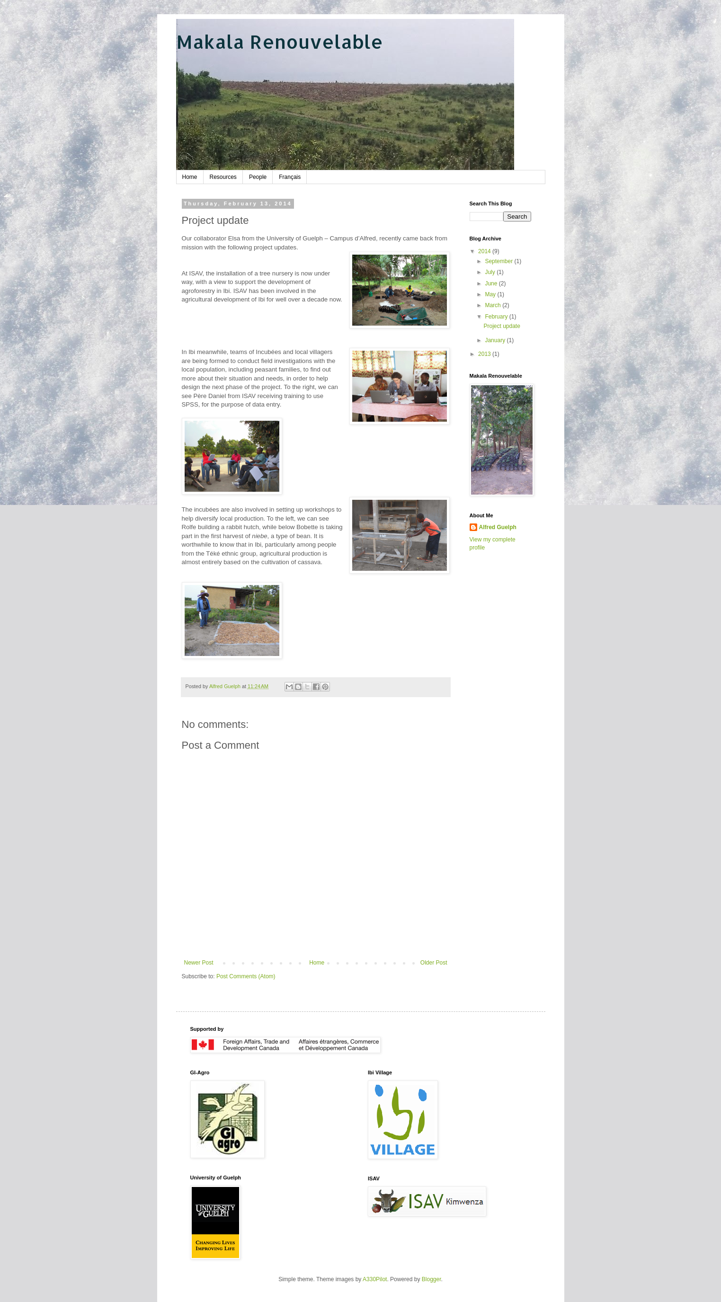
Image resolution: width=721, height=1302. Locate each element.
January (496, 340)
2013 (485, 354)
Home (189, 177)
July (491, 272)
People (258, 177)
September (499, 261)
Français (290, 177)
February (497, 316)
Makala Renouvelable (279, 41)
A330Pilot (375, 1279)
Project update (501, 326)
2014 (485, 251)
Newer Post (199, 962)
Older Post (433, 962)
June (491, 283)
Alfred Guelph (497, 527)
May (491, 294)
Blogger (431, 1279)
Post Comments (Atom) (246, 976)
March (493, 305)
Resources (223, 177)
